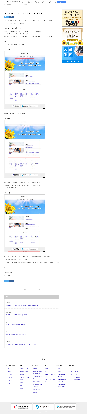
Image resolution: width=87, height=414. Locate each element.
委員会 (21, 385)
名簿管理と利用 (36, 389)
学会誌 (59, 368)
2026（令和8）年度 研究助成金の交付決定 (16, 334)
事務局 (21, 388)
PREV (25, 289)
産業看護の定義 (24, 371)
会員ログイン (61, 2)
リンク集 (72, 368)
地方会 (46, 371)
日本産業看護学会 (46, 411)
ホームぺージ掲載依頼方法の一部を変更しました (18, 324)
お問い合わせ (52, 2)
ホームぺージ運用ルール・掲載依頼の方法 (75, 379)
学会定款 (35, 368)
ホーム (23, 2)
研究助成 (60, 371)
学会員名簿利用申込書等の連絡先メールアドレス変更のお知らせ (21, 344)
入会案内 (37, 2)
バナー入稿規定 (74, 371)
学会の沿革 (23, 374)
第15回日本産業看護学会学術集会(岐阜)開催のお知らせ (19, 314)
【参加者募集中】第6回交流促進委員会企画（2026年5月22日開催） (22, 305)
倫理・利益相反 (36, 381)
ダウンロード (73, 374)
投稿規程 (35, 392)
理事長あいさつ (24, 368)
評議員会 (22, 382)
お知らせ (44, 2)
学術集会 (47, 368)
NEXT (38, 289)
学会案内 (30, 2)
